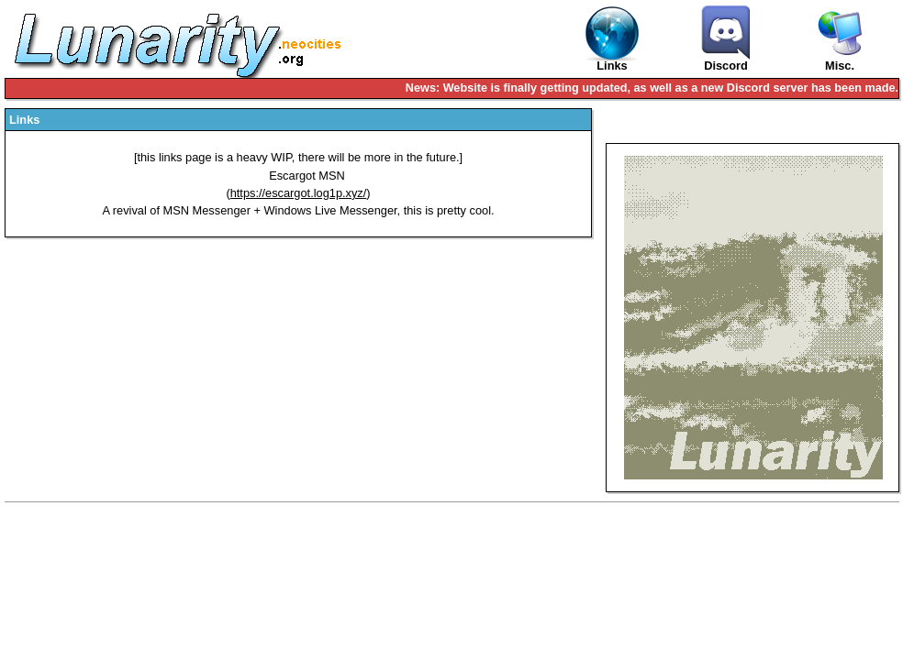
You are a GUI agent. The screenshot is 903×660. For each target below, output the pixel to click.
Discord (725, 39)
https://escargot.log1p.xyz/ (298, 193)
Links (612, 39)
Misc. (839, 66)
